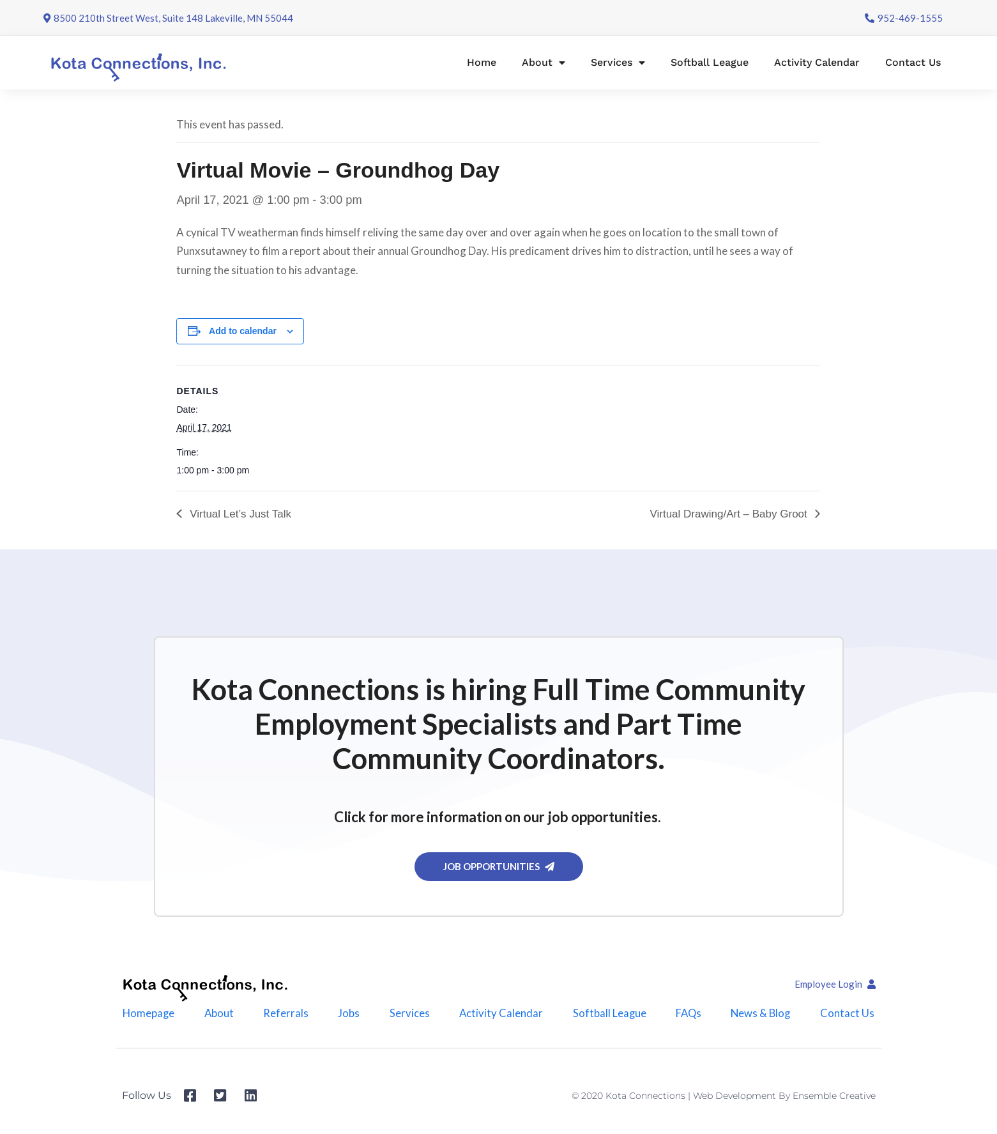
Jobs (348, 1015)
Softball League (710, 62)
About (543, 62)
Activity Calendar (817, 62)
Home (481, 62)
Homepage (146, 1015)
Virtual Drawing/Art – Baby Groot (730, 514)
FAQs (689, 1015)
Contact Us (913, 62)
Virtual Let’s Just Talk (238, 514)
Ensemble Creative (834, 1100)
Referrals (284, 1015)
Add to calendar (243, 331)
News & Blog (762, 1015)
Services (618, 62)
